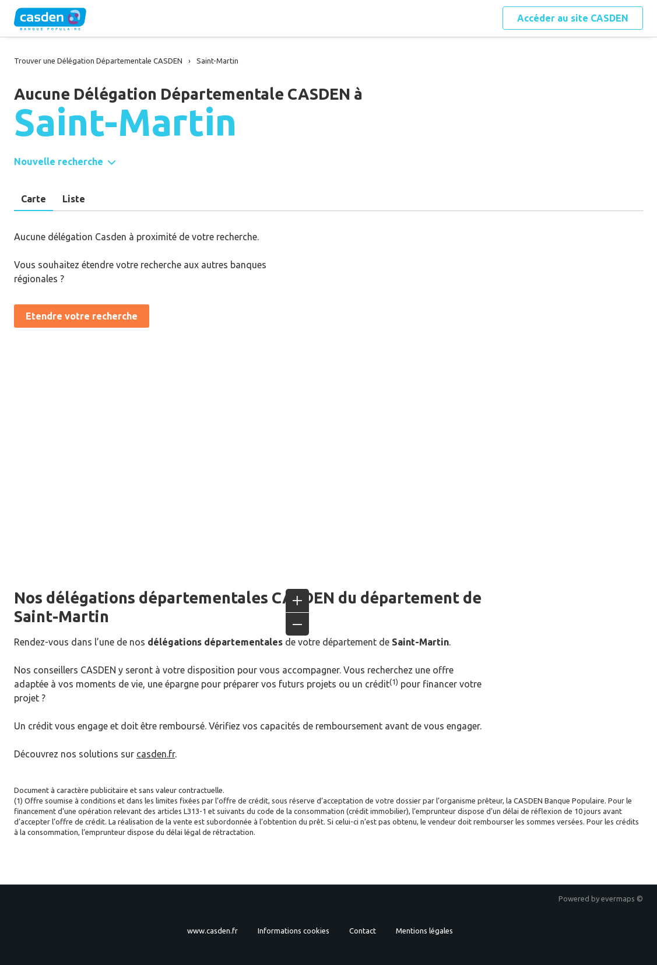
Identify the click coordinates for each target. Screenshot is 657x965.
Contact (362, 931)
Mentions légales (424, 931)
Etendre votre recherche (82, 316)
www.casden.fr (212, 931)
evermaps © (622, 898)
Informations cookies (293, 931)
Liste (73, 199)
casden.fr (155, 754)
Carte (33, 199)
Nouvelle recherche (58, 161)
